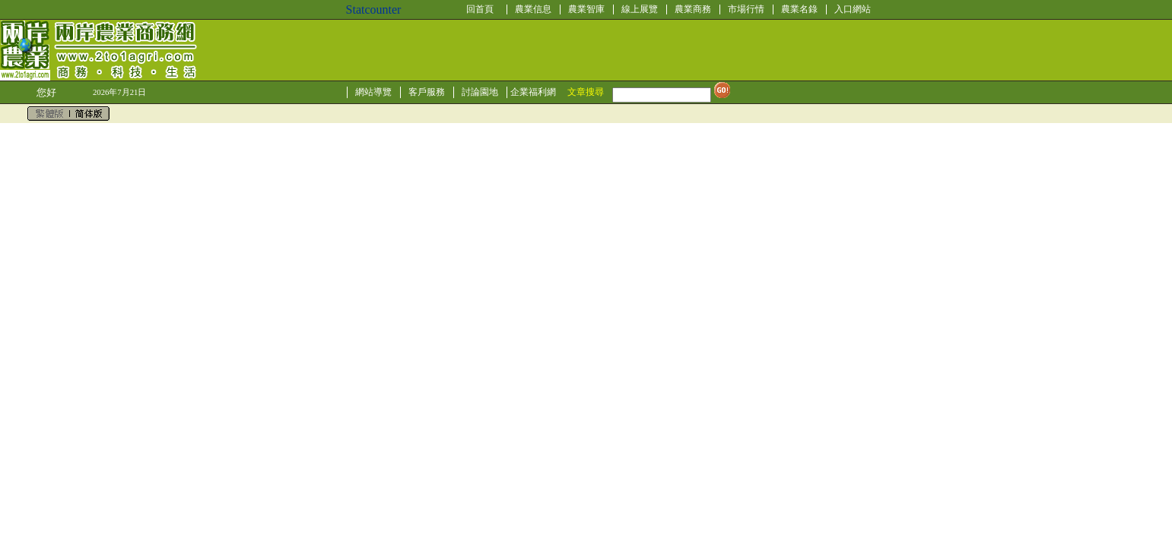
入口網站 (852, 9)
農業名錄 (799, 9)
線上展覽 (639, 9)
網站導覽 (373, 92)
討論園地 (480, 92)
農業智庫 (586, 9)
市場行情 (746, 9)
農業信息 (533, 9)
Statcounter (374, 9)
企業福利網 (533, 92)
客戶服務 (426, 92)
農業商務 (693, 9)
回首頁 (480, 9)
